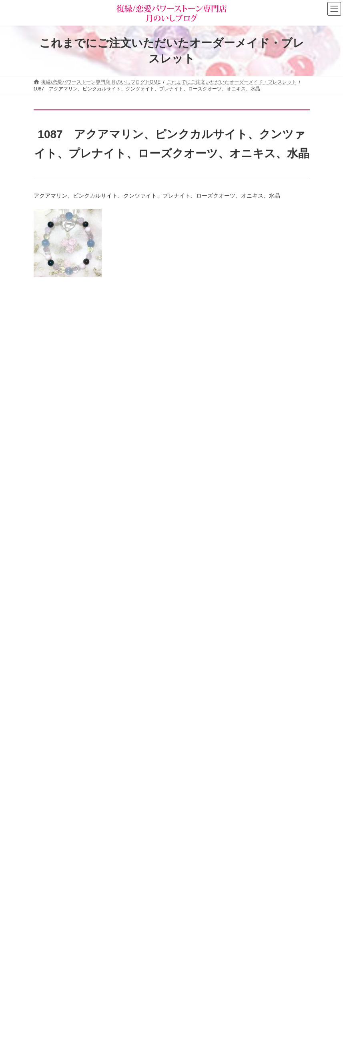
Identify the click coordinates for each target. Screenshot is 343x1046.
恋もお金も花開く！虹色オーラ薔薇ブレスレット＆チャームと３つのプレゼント (173, 317)
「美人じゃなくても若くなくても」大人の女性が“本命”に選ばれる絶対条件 (166, 588)
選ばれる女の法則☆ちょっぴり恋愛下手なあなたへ (238, 920)
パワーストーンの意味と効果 (69, 959)
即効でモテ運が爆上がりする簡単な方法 (122, 679)
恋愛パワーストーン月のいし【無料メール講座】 (235, 906)
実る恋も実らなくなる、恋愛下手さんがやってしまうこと (145, 633)
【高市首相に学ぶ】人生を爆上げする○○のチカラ (134, 543)
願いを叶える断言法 (97, 407)
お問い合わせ (55, 808)
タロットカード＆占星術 (209, 864)
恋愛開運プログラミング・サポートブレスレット (134, 453)
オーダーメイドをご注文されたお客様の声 (84, 1001)
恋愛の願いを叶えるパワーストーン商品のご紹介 (235, 892)
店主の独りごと (199, 878)
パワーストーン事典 (60, 945)
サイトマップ (99, 808)
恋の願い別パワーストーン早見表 (74, 973)
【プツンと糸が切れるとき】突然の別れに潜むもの (136, 498)
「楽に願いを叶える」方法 (106, 362)
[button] (244, 938)
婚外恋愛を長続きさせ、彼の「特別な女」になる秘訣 (139, 724)
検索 (287, 965)
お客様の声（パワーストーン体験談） (79, 987)
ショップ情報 (197, 850)
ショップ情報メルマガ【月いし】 (74, 1014)
